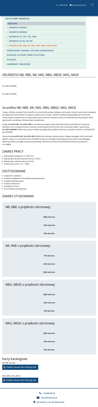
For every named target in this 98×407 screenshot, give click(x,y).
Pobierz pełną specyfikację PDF (21, 367)
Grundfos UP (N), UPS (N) (20, 41)
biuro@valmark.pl (79, 5)
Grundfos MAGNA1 (18, 27)
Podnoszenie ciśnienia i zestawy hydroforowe (30, 50)
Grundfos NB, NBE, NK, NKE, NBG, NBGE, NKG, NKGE (33, 45)
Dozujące (11, 59)
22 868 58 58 (63, 5)
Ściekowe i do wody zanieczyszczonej (26, 55)
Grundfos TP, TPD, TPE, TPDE (23, 36)
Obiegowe (12, 23)
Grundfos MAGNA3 (18, 32)
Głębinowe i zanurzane (18, 64)
